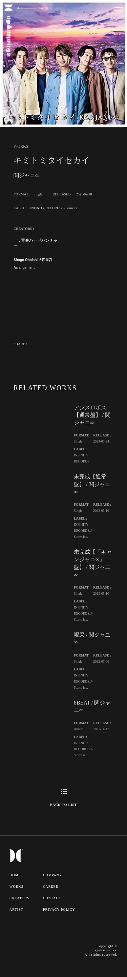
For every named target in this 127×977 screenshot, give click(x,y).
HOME (15, 875)
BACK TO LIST (63, 805)
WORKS (16, 886)
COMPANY (52, 875)
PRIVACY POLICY (59, 909)
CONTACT (52, 898)
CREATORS (19, 898)
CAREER (50, 886)
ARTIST (16, 909)
